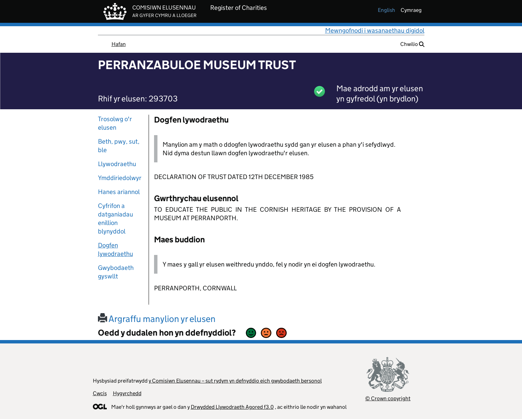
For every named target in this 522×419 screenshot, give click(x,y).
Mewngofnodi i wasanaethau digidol (374, 30)
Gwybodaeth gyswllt (116, 272)
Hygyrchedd (127, 393)
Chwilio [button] (412, 44)
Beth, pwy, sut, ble (118, 146)
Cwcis (100, 393)
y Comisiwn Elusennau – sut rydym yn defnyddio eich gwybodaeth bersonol (235, 380)
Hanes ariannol (119, 192)
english (386, 10)
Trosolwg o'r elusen (115, 123)
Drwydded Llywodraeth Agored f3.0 (232, 407)
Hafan (119, 44)
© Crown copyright (387, 398)
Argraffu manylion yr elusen (157, 318)
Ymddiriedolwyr (119, 178)
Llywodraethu (117, 164)
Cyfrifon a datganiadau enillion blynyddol (115, 218)
